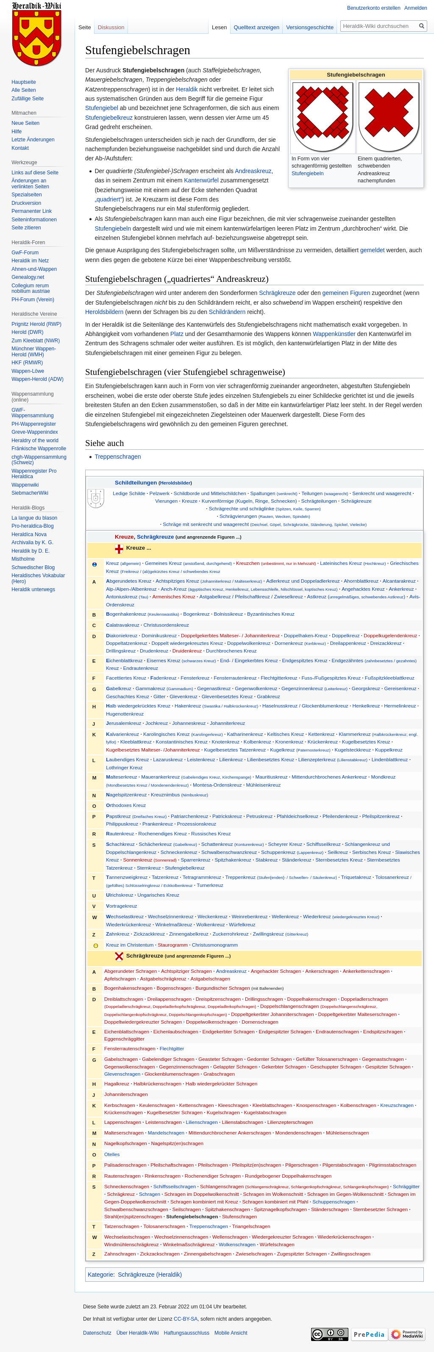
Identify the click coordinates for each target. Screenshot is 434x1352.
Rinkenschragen (163, 1176)
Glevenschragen (122, 1074)
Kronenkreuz (289, 741)
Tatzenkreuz (165, 877)
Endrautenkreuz (140, 668)
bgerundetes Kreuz (128, 581)
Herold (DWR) (27, 332)
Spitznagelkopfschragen (280, 1209)
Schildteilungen (136, 482)
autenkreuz (120, 833)
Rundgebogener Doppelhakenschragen (288, 1176)
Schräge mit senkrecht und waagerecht (265, 524)
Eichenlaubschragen (175, 1031)
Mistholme (23, 559)
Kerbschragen (119, 1105)
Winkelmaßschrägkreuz (188, 1244)
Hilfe (16, 132)
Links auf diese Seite (34, 173)
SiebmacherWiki (29, 493)
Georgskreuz (366, 688)
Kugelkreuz (300, 749)
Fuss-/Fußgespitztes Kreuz (331, 677)
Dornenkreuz (300, 643)
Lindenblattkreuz (390, 759)
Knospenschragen (316, 1105)
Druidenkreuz (187, 650)
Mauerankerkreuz (196, 776)
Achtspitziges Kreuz (209, 581)
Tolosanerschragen (164, 1226)
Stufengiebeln (308, 173)
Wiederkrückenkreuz (128, 924)
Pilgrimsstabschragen (392, 1165)
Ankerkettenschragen (367, 971)
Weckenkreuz (213, 916)
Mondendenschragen (298, 1132)
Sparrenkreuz (196, 859)
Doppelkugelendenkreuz (390, 635)
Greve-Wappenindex (34, 432)
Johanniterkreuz (227, 723)
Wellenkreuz (285, 916)
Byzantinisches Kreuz (271, 614)
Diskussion (111, 27)
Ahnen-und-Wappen (34, 269)
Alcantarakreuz (399, 581)
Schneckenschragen (126, 1186)
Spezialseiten (26, 195)
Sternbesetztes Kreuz (339, 859)
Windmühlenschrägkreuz (131, 1244)
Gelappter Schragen (235, 1066)
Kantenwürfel (201, 180)
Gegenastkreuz (214, 688)
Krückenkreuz (323, 741)
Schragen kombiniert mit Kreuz (204, 1201)
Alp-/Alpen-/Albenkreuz (131, 589)
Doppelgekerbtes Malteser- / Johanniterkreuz (230, 635)
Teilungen (324, 493)
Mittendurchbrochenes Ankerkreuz (329, 776)
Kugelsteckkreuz (352, 749)
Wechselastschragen (127, 1236)
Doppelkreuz (346, 635)
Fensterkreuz (195, 677)
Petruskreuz (259, 816)
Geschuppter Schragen (335, 1066)
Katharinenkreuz (245, 734)
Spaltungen (273, 493)
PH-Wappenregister (33, 424)
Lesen (219, 27)
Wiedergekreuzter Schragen (283, 1236)
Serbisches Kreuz (371, 852)
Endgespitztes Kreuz (305, 660)
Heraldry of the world (34, 440)
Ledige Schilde (129, 493)
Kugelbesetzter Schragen (175, 1112)
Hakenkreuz (216, 705)
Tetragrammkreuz (202, 877)
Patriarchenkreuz (189, 816)
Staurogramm (173, 944)
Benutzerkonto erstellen (374, 8)
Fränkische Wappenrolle (38, 449)
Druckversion (26, 203)
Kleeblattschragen (272, 1105)
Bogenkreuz (196, 614)
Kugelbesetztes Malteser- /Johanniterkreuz (153, 749)
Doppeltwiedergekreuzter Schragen (143, 1021)
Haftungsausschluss (186, 1333)
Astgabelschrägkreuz (163, 978)
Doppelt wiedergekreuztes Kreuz (187, 643)
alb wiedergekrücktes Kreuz (138, 705)
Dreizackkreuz (386, 643)
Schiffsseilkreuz (323, 844)
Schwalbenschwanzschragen (136, 1209)
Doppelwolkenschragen (212, 1021)
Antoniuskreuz (127, 596)
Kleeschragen (233, 1105)
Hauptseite (23, 82)
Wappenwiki (25, 485)
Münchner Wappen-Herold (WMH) (33, 352)
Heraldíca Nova (29, 534)
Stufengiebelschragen (192, 1216)
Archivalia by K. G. (32, 542)
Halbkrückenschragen (157, 1083)
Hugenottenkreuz (125, 713)
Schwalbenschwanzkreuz (229, 852)
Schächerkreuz (168, 844)
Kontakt (20, 148)
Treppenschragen (118, 456)
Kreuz (124, 563)
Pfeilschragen (213, 1165)
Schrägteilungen (319, 501)
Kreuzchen (276, 563)
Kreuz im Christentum (129, 944)
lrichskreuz (119, 895)
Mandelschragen (166, 1132)
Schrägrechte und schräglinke (265, 508)
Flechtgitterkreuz (279, 677)
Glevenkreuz (184, 696)
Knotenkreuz (225, 741)
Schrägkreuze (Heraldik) (150, 1274)
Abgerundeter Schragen (130, 971)
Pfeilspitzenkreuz (380, 816)
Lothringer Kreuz (124, 767)
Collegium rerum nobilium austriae (30, 289)
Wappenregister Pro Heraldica (33, 474)
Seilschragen (186, 1209)
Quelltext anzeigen (257, 27)
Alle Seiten (23, 90)
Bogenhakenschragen (128, 988)
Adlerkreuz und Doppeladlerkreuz (302, 581)
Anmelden (415, 8)
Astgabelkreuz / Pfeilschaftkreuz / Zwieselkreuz (251, 596)
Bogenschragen (174, 988)
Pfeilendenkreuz (340, 816)
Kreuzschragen (397, 1105)
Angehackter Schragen (276, 971)
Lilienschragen (201, 1122)
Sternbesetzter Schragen (380, 1209)
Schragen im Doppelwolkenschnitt (201, 1194)
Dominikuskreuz (159, 635)
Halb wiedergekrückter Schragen (222, 1083)
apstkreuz (136, 816)
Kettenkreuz (321, 734)
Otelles (112, 1154)
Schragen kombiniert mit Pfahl (275, 1201)
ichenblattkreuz (124, 660)
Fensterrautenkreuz (235, 677)
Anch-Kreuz (249, 589)
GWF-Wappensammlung (32, 413)
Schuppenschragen (333, 1201)
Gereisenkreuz (400, 688)
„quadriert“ (108, 199)
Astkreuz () (356, 596)
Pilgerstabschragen (344, 1165)
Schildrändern (227, 311)
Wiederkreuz (341, 916)
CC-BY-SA (186, 1319)
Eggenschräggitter (124, 1038)
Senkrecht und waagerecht (381, 493)
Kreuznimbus (179, 794)
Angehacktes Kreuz (363, 589)
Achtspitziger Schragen (186, 971)
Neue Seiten (25, 123)
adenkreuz (163, 677)
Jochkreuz (156, 723)
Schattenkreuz (232, 844)
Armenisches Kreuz (173, 596)
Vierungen (166, 501)
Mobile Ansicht (230, 1333)
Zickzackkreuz (149, 933)
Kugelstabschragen (265, 1112)
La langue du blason (34, 518)
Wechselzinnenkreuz (171, 916)
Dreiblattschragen (123, 999)
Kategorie (100, 1274)
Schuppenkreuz (292, 852)
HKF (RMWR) (27, 363)
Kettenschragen (196, 1105)
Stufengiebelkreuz (109, 117)
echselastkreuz (125, 916)
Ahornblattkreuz (361, 581)
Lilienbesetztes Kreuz (270, 759)
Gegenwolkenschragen (129, 1066)
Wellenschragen (230, 1236)
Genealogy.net (27, 277)
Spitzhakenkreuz (232, 859)
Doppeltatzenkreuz (126, 643)
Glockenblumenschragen (172, 1074)
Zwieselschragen (254, 1253)
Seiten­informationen (34, 220)
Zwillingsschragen (350, 1253)
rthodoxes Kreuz (126, 805)
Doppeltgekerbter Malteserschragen (357, 1014)
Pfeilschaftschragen (172, 1165)
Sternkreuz (149, 867)
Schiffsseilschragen (174, 1186)
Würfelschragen (277, 1244)
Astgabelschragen (210, 978)
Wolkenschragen (237, 1244)
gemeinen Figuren (346, 292)
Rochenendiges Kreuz (162, 833)
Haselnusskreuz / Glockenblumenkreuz (305, 705)
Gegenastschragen (383, 1059)
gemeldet (372, 250)
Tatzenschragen (121, 1226)
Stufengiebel (101, 108)
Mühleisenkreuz (263, 785)
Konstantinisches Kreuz (182, 741)
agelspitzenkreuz (126, 794)
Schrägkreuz (121, 1194)
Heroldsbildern (104, 311)
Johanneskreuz (189, 723)
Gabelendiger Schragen (168, 1059)
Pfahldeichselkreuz (297, 816)
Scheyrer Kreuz (285, 844)
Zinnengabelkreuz (189, 933)
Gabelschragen (121, 1059)
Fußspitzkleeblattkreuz (390, 677)
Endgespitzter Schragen (285, 1031)
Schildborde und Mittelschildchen (210, 493)
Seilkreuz (338, 852)
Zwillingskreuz (280, 933)
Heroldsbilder (175, 482)
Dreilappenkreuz (348, 643)
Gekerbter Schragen (284, 1066)
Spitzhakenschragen (227, 1209)
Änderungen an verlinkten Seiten (30, 184)
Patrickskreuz (227, 816)
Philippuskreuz (122, 823)
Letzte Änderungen (32, 140)
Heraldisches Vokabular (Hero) (38, 578)
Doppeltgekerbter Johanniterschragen (272, 1014)
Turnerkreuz (210, 885)
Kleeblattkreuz (136, 741)
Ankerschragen (322, 971)
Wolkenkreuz (210, 924)
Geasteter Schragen (220, 1059)
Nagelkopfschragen (125, 1143)
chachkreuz (120, 844)
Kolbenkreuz (257, 741)
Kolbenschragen (358, 1105)
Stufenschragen (239, 1216)
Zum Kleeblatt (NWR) (35, 341)
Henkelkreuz (366, 705)
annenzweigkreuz (126, 877)
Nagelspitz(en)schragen (177, 1143)
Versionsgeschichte (310, 27)
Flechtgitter (172, 1048)
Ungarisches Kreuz (158, 895)
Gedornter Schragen (269, 1059)
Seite (84, 27)
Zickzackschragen (160, 1253)
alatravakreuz (122, 625)
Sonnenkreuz (149, 859)
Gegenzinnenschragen (184, 1066)
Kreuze (190, 501)
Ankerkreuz (401, 589)
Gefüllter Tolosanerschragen (327, 1059)
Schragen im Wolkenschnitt (273, 1194)
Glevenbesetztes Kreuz (227, 696)
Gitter (159, 696)
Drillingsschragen (264, 999)
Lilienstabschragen (242, 1122)
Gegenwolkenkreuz (256, 688)
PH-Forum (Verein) (32, 300)
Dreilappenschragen (169, 999)
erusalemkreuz (123, 723)
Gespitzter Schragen (388, 1066)
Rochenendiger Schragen (213, 1176)
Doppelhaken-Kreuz (306, 635)
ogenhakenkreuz (142, 614)
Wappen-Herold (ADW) (37, 379)
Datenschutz (97, 1333)
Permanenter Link (31, 211)
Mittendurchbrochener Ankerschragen (230, 1132)
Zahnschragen (120, 1253)
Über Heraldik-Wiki (138, 1333)
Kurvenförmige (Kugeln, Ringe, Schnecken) (249, 501)
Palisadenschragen (125, 1165)
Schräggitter (406, 1186)
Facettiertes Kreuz (126, 677)
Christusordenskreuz (166, 625)
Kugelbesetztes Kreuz (366, 741)
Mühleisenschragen (347, 1132)
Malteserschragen (124, 1132)
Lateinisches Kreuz (353, 563)
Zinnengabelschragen (207, 1253)
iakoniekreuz (121, 635)
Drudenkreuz (154, 650)
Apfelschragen (120, 978)
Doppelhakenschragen (312, 999)
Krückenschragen (123, 1112)
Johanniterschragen (126, 1094)
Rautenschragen (122, 1176)
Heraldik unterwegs (33, 589)
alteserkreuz (121, 776)
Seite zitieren (26, 228)
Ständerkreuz (297, 859)
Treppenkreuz (281, 877)
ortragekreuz (121, 906)
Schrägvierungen (265, 516)
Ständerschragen (330, 1209)
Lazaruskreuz (168, 759)
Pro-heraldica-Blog (32, 526)
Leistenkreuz (201, 759)
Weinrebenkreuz (250, 916)
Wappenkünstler (334, 333)
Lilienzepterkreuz (332, 759)
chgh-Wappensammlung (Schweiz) (39, 460)
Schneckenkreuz (179, 852)
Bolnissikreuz (228, 614)
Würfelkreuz (242, 924)
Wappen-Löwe (27, 371)
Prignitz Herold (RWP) (36, 324)
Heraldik (187, 89)
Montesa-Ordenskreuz (217, 785)
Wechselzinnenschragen (181, 1236)
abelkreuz (118, 688)
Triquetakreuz (356, 877)
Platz (177, 333)
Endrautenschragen (337, 1031)
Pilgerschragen (301, 1165)
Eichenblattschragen (126, 1031)
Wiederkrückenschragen (344, 1236)
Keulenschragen (157, 1105)
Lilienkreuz (231, 759)
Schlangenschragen (294, 1186)
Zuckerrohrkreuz (231, 933)
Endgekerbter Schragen (228, 1031)
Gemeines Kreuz (189, 563)
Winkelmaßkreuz (173, 924)
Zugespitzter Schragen (302, 1253)
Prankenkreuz (157, 823)
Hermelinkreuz (400, 705)
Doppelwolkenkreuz (248, 643)
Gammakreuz (164, 688)
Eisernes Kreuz (181, 660)
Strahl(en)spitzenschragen (133, 1216)
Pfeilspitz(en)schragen (256, 1165)
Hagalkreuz (116, 1083)
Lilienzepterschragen (290, 1122)
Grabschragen (219, 1074)
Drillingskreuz (121, 650)
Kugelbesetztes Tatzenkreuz (235, 749)
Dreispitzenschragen (218, 999)
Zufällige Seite (27, 99)
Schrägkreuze (277, 292)
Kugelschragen (223, 1112)
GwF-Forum (25, 253)
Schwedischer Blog (33, 567)
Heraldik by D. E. (30, 551)
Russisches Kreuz (211, 833)
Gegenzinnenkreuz (314, 688)
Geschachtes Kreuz (127, 696)
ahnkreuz (117, 933)
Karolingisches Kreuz (183, 734)
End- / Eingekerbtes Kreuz (249, 660)
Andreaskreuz (253, 171)
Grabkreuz (268, 696)
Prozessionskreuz (196, 823)
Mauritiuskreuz (272, 776)
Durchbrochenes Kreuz (231, 650)
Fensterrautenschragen (130, 1048)
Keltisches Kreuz (285, 734)
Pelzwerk (160, 493)
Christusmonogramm (215, 944)
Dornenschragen (260, 1021)
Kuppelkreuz (389, 749)
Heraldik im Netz (30, 261)
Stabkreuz (267, 859)
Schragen (149, 1194)
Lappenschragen (122, 1122)
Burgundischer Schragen (222, 988)
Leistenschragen (163, 1122)
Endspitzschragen (383, 1031)
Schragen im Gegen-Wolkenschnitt (345, 1194)
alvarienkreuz (123, 734)
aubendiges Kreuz (127, 759)
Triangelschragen (251, 1226)
